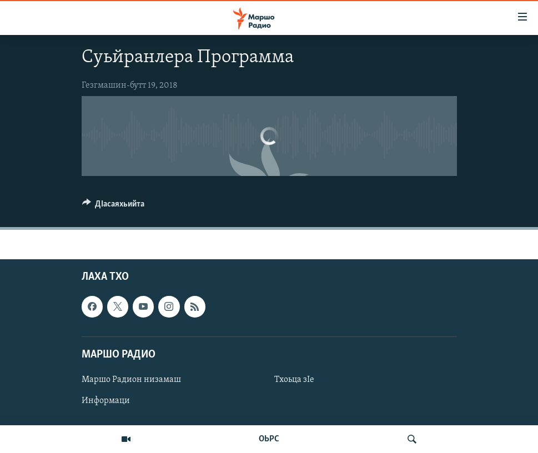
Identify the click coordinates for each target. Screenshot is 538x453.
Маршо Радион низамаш (131, 379)
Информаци (106, 400)
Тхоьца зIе (294, 379)
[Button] (113, 206)
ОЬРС (269, 439)
